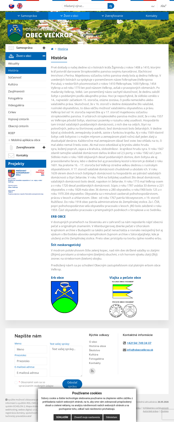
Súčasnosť (14, 77)
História (13, 70)
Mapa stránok (33, 406)
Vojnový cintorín (18, 119)
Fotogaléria (15, 98)
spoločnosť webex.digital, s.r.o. (41, 412)
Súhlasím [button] (62, 417)
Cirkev (12, 112)
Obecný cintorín (18, 126)
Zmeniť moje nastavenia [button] (87, 417)
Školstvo (94, 350)
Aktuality (13, 63)
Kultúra (13, 84)
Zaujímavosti (16, 91)
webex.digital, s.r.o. (27, 409)
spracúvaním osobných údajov (36, 385)
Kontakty (151, 16)
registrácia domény (15, 412)
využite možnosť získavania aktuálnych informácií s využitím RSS (26, 401)
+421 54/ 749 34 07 (139, 343)
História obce (97, 346)
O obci (93, 342)
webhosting (11, 409)
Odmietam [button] (111, 417)
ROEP (11, 133)
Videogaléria (16, 105)
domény (42, 409)
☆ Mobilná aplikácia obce (24, 140)
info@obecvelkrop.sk (140, 349)
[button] (26, 16)
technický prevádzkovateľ (18, 416)
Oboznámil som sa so (36, 384)
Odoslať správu (72, 384)
